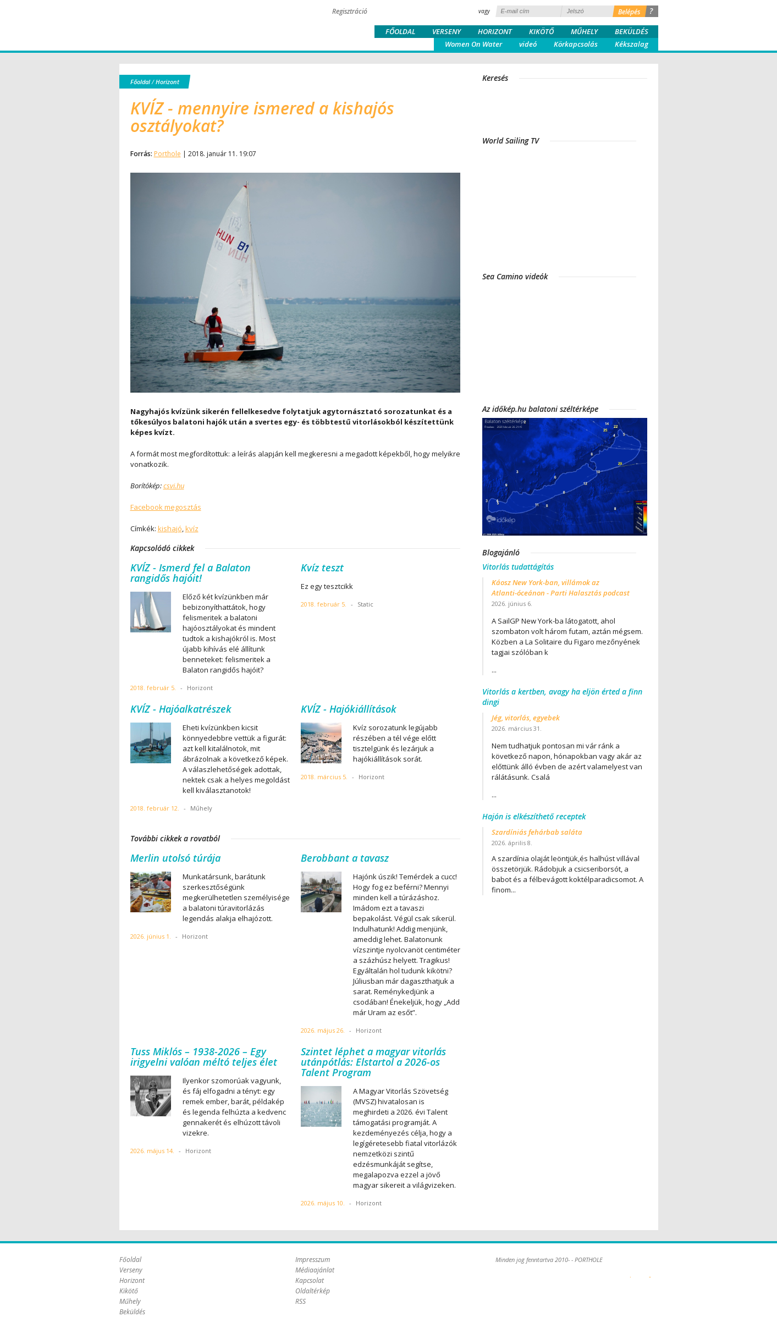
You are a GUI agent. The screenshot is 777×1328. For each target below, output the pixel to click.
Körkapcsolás (576, 44)
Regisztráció (349, 11)
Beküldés (631, 31)
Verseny (446, 31)
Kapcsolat (309, 1280)
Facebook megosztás (165, 507)
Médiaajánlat (314, 1270)
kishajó (170, 528)
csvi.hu (173, 486)
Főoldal (400, 31)
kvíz (192, 528)
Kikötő (541, 31)
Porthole (193, 24)
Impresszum (312, 1259)
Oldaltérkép (312, 1291)
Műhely (584, 31)
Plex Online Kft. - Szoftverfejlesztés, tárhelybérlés (630, 1270)
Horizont (495, 31)
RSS (300, 1301)
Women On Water (473, 44)
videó (528, 44)
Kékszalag (631, 44)
